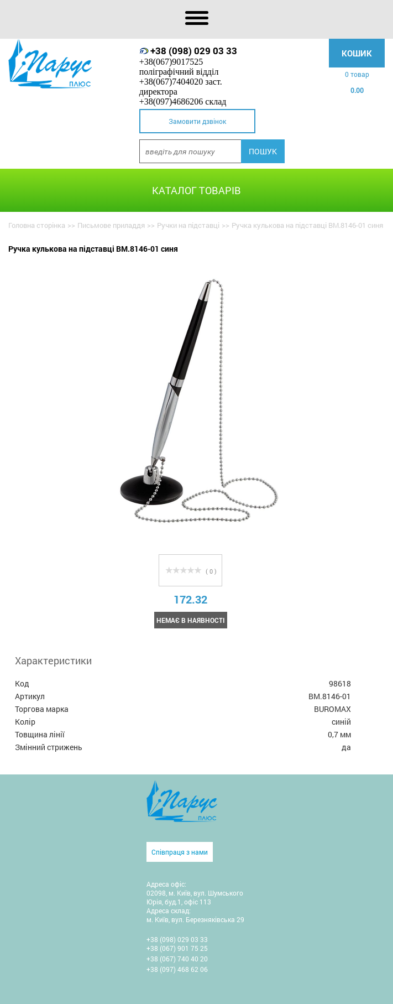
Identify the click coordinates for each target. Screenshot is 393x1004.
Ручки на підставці (188, 225)
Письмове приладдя (111, 225)
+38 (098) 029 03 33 (193, 50)
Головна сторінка (36, 225)
